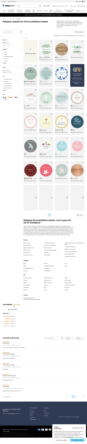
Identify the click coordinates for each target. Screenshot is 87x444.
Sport (66, 260)
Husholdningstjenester (49, 239)
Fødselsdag (46, 264)
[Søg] (41, 6)
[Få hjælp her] (47, 6)
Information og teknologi (49, 241)
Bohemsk (25, 276)
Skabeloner (12, 18)
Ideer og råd (32, 414)
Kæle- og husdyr (47, 244)
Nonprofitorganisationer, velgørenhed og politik (74, 240)
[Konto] (73, 6)
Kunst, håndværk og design (50, 246)
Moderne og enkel (48, 274)
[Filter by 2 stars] (3, 320)
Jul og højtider (47, 267)
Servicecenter (32, 408)
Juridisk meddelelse (6, 427)
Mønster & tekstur (48, 279)
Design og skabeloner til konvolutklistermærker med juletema (31, 295)
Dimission (25, 267)
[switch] (82, 1)
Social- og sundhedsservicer (71, 248)
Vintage (66, 286)
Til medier (46, 412)
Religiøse (18, 18)
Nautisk (45, 281)
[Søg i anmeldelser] (53, 334)
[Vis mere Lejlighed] (4, 59)
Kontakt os (32, 410)
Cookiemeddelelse (69, 437)
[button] (46, 211)
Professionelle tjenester (70, 243)
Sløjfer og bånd (68, 279)
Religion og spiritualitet (70, 245)
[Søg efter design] (21, 32)
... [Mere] (7, 18)
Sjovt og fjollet (68, 276)
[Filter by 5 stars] (3, 313)
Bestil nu (60, 14)
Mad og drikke (47, 251)
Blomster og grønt (27, 274)
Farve (4, 91)
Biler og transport (27, 241)
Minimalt (25, 286)
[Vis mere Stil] (4, 86)
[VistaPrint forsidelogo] (8, 6)
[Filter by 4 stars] (3, 315)
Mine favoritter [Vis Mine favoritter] (79, 32)
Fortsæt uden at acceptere (78, 427)
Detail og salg (26, 246)
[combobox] (28, 6)
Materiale (5, 36)
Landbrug (46, 249)
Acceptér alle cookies (77, 440)
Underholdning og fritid (70, 253)
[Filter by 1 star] (3, 322)
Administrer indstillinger (61, 440)
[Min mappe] (56, 6)
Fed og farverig (26, 281)
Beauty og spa (26, 239)
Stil (3, 73)
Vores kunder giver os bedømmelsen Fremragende (68, 413)
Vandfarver (67, 284)
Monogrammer (47, 276)
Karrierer (45, 408)
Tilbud (83, 10)
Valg (66, 262)
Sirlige (66, 274)
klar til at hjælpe (11, 410)
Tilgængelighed (33, 416)
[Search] (62, 335)
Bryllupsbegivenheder (28, 264)
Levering (31, 412)
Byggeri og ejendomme (28, 244)
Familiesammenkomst (49, 262)
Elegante (25, 279)
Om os (45, 406)
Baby (24, 260)
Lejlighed (5, 45)
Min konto (32, 406)
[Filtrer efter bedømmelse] (69, 334)
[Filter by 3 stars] (3, 317)
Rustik (45, 286)
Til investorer (46, 410)
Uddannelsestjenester (70, 250)
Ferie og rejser (26, 249)
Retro (45, 284)
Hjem (4, 18)
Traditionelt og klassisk (70, 281)
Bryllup (25, 262)
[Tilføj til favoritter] (51, 38)
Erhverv (4, 63)
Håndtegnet (26, 284)
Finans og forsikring (28, 251)
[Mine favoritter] (65, 6)
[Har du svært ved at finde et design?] (77, 72)
